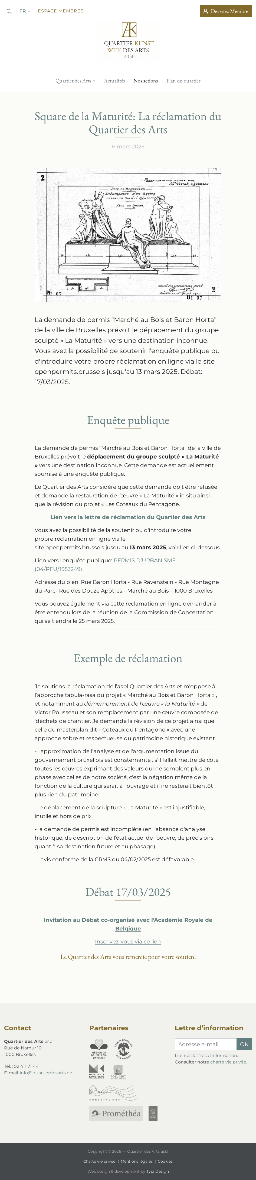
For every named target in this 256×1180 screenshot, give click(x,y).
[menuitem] (75, 80)
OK (244, 1044)
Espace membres (61, 11)
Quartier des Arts (73, 80)
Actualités (114, 80)
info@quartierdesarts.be (46, 1072)
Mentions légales (137, 1161)
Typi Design (157, 1171)
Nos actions (145, 80)
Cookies (165, 1161)
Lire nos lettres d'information (206, 1055)
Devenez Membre (225, 11)
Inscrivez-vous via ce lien (128, 941)
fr (23, 11)
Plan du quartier (183, 80)
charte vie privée (228, 1062)
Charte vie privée (99, 1161)
